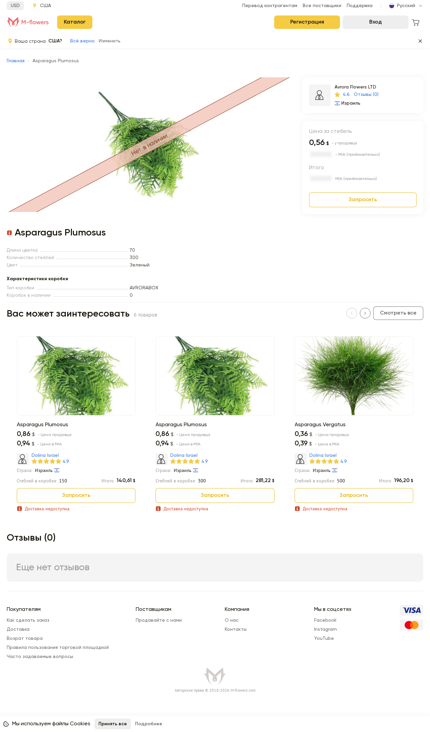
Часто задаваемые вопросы (40, 656)
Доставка (18, 629)
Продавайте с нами (159, 620)
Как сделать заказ (28, 620)
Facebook (325, 620)
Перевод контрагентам (269, 5)
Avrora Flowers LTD (355, 87)
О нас (232, 620)
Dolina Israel (45, 455)
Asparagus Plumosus (42, 425)
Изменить (110, 41)
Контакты (236, 629)
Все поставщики (322, 5)
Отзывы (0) (366, 94)
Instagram (325, 629)
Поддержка (360, 5)
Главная (16, 61)
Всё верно (82, 41)
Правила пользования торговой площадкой (58, 647)
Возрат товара (25, 638)
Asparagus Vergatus (320, 425)
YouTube (324, 638)
